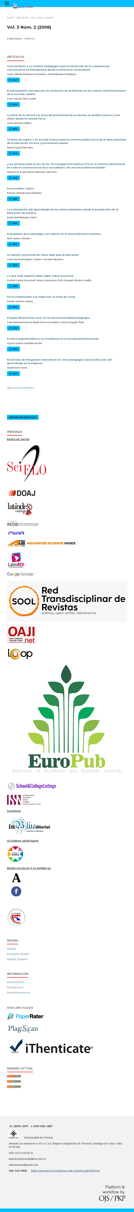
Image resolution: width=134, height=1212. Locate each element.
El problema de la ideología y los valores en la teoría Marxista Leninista (54, 234)
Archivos (22, 17)
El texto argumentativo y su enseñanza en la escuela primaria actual (52, 338)
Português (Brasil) (18, 954)
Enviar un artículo (22, 417)
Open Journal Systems (20, 387)
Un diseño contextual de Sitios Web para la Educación (43, 254)
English (11, 948)
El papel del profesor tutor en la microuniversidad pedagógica (48, 317)
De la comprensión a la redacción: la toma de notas (41, 296)
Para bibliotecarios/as (18, 992)
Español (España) (17, 959)
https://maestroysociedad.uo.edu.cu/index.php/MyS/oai (65, 1170)
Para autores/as (15, 987)
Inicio (10, 17)
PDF (15, 80)
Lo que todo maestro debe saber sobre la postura (40, 275)
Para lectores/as (15, 982)
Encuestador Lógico (20, 188)
